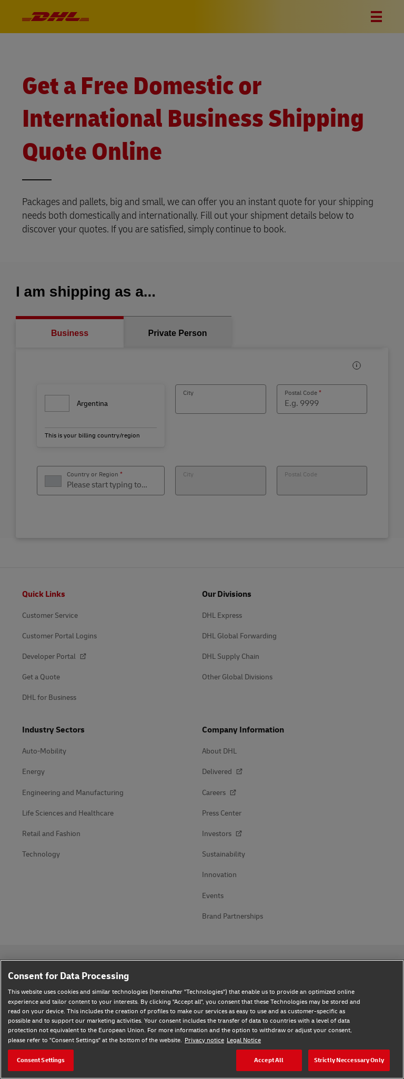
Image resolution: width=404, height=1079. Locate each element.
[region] (202, 1019)
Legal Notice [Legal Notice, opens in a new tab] (244, 1039)
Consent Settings (41, 1059)
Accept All (269, 1059)
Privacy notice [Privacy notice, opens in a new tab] (204, 1039)
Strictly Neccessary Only (349, 1059)
